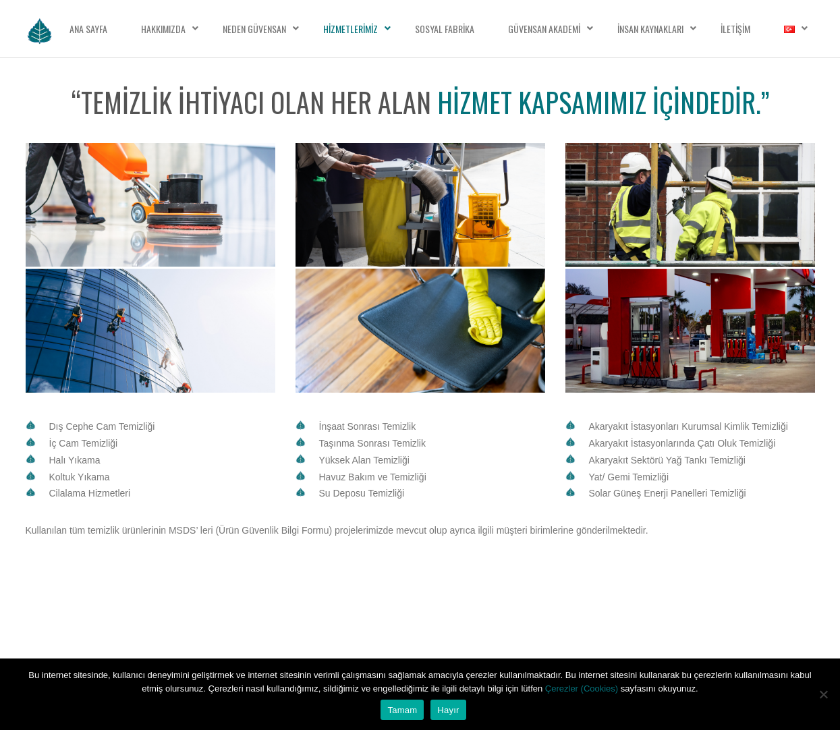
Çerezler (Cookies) (583, 688)
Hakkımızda (163, 29)
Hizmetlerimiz (350, 29)
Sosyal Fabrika (444, 29)
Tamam (402, 710)
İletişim (735, 29)
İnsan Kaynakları (650, 29)
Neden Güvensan (254, 29)
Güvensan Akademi (544, 29)
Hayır (448, 710)
